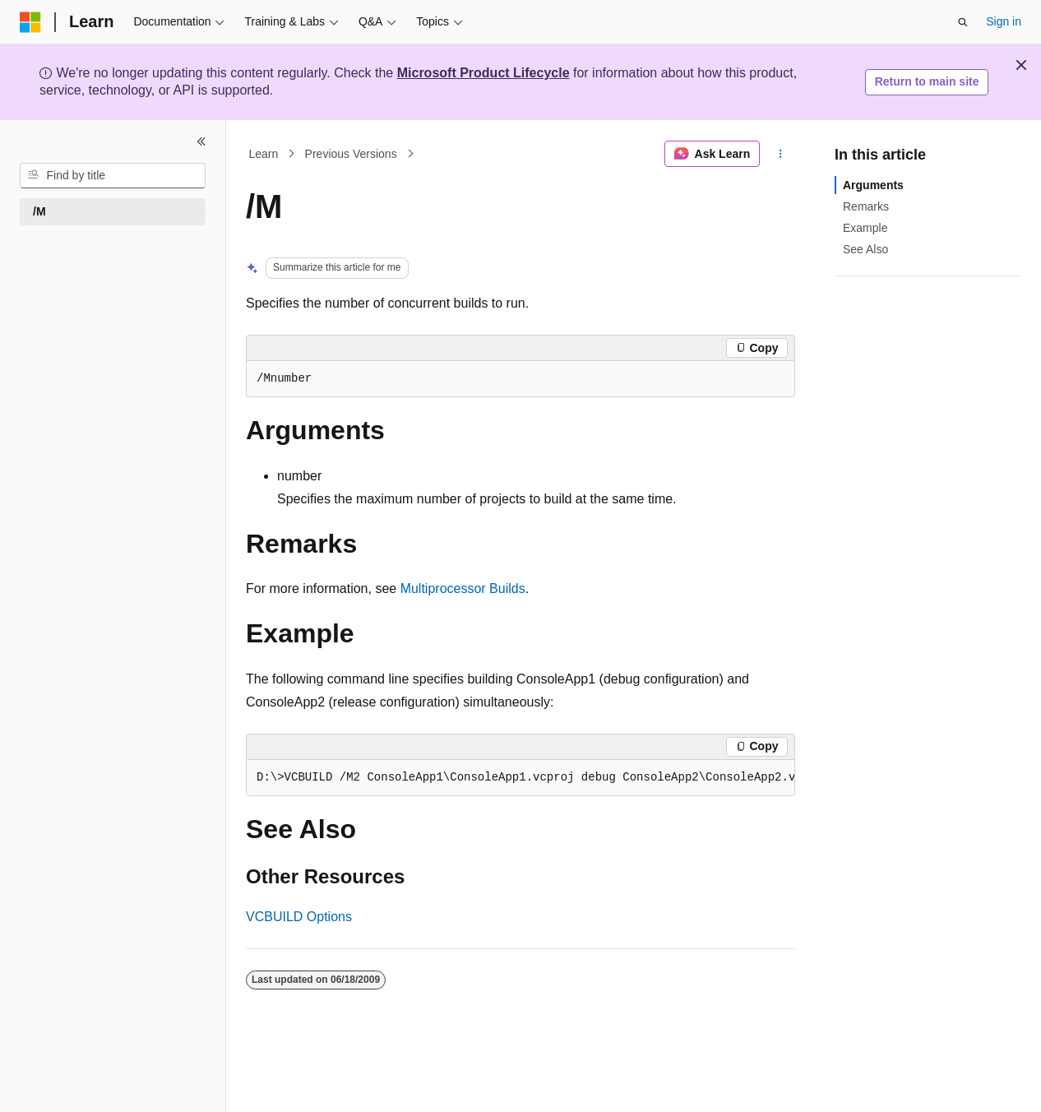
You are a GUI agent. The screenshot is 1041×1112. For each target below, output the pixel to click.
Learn (264, 153)
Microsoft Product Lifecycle (483, 73)
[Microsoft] (30, 22)
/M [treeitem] (39, 211)
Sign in (1003, 21)
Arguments (873, 185)
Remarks (866, 206)
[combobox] (113, 176)
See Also (865, 249)
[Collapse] (201, 141)
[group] (520, 778)
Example (865, 227)
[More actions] (780, 154)
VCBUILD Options (299, 917)
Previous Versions (351, 153)
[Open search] (962, 22)
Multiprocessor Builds (462, 588)
